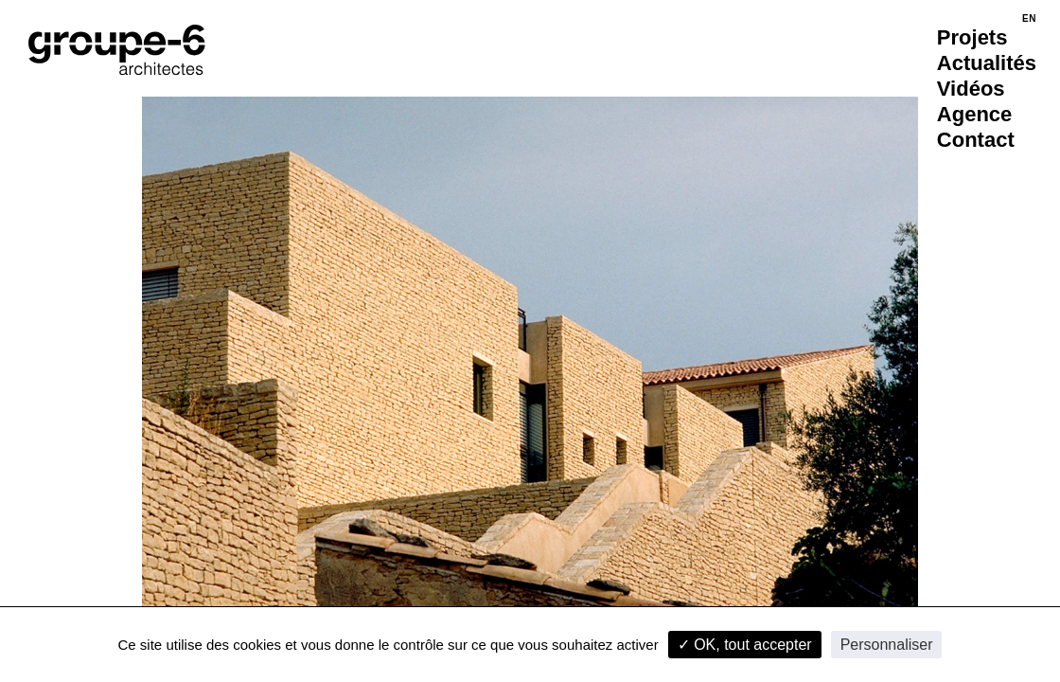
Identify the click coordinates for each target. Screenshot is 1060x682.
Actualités (986, 63)
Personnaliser (886, 645)
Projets (972, 37)
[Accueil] (116, 50)
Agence (974, 114)
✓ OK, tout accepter (745, 645)
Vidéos (971, 88)
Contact (976, 140)
